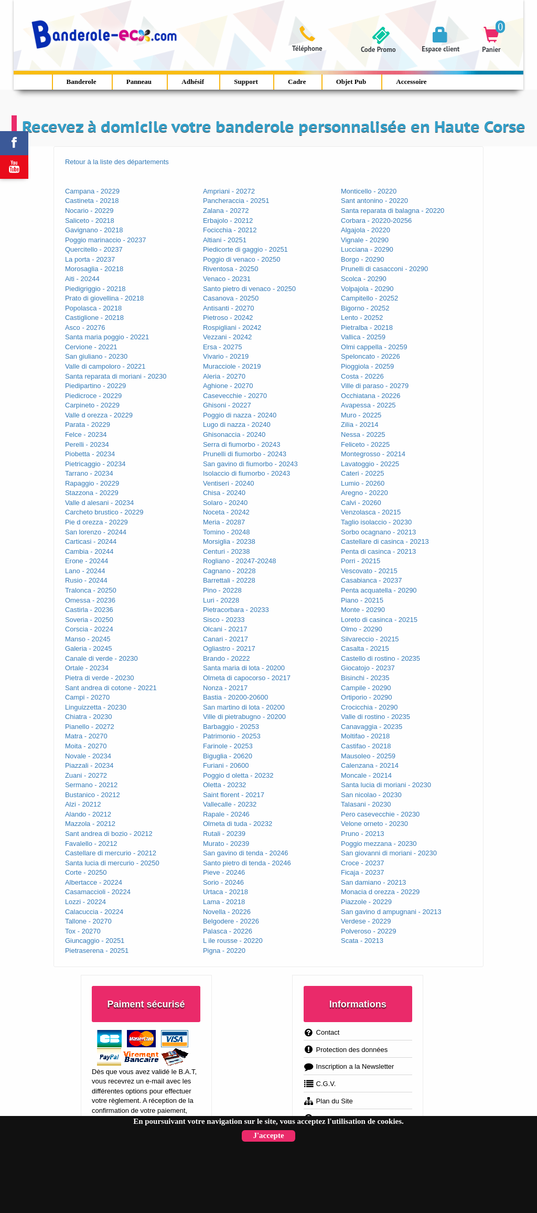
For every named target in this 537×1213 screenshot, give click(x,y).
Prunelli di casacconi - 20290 (384, 269)
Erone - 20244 (86, 561)
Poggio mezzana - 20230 (379, 843)
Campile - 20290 (366, 688)
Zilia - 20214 (360, 424)
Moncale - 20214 (366, 775)
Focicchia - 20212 (230, 230)
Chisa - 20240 (224, 493)
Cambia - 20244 (89, 551)
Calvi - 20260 (361, 503)
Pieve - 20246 (224, 872)
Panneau (139, 81)
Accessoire (411, 81)
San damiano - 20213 (373, 882)
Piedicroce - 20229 (93, 396)
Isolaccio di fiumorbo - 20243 (246, 473)
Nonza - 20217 (225, 688)
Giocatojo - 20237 (368, 668)
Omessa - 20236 (90, 600)
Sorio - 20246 (223, 882)
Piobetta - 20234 (90, 454)
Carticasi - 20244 (90, 541)
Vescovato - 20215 (369, 571)
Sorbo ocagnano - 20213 (378, 532)
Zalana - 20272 (226, 210)
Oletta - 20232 (224, 785)
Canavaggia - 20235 (371, 727)
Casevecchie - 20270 (235, 396)
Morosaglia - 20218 (94, 269)
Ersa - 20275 (222, 347)
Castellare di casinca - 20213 (385, 541)
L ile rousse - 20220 (233, 940)
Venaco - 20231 (227, 279)
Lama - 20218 (224, 902)
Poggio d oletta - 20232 (238, 775)
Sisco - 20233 (224, 620)
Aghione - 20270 (228, 386)
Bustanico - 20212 (92, 795)
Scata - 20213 (362, 940)
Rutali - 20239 (224, 834)
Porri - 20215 (360, 561)
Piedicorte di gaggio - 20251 (245, 249)
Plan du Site (328, 1101)
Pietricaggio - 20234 (95, 464)
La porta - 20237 (90, 259)
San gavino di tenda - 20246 (245, 853)
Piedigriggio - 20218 (95, 289)
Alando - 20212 (88, 814)
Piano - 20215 (362, 600)
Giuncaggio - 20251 (94, 940)
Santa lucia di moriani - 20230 (386, 785)
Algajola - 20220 (365, 230)
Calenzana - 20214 (370, 765)
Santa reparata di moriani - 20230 (116, 376)
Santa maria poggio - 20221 (107, 337)
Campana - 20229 (92, 191)
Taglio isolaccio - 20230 (376, 522)
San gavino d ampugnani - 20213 (391, 912)
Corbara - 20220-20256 (376, 220)
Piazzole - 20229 (366, 902)
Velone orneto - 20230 (374, 824)
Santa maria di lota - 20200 (244, 668)
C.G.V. (320, 1084)
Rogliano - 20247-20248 (239, 561)
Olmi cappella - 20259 (374, 347)
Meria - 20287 (224, 522)
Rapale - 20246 (226, 814)
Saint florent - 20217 (233, 795)
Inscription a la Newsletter (349, 1066)
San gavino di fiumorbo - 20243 (250, 464)
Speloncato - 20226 (370, 356)
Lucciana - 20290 (367, 249)
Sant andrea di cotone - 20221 (111, 688)
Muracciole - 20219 (232, 366)
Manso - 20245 (88, 639)
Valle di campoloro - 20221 (105, 366)
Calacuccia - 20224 (94, 912)
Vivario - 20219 (226, 356)
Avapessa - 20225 (368, 405)
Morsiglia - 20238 (229, 541)
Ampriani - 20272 (229, 191)
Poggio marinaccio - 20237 (105, 240)
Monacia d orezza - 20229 (380, 892)
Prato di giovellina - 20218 (104, 298)
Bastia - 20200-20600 (235, 697)
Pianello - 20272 (89, 727)
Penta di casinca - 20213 (378, 551)
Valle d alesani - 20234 (99, 503)
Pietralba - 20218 (367, 327)
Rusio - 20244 (86, 580)
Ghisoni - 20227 (227, 405)
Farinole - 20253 (228, 746)
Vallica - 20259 (363, 337)
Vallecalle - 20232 (229, 804)
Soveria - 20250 (89, 620)
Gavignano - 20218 (94, 230)
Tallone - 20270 (88, 921)
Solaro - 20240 (225, 503)
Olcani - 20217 (225, 629)
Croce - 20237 (362, 863)
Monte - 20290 (363, 610)
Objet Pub (351, 81)
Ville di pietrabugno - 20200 (244, 717)
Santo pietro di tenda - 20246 (247, 863)
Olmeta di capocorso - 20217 (247, 678)
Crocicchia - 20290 (369, 707)
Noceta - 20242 (226, 512)
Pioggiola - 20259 (367, 366)
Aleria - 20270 (224, 376)
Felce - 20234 (86, 434)
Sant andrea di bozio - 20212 (109, 834)
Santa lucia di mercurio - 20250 (112, 863)
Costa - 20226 (362, 376)
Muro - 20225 (361, 415)
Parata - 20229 (87, 424)
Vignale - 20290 (365, 240)
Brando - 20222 (226, 658)
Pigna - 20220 (224, 950)
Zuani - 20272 (86, 775)
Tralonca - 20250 (90, 590)
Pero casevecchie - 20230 (380, 814)
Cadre (297, 81)
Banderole (81, 81)
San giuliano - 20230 (96, 356)
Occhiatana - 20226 (370, 396)
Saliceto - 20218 (89, 220)
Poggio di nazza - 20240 (239, 415)
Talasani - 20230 (366, 804)
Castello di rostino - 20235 (380, 658)
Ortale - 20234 (87, 668)
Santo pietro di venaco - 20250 (249, 289)
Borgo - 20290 (362, 259)
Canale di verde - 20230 (101, 658)
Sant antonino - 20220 (374, 201)
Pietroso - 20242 (228, 317)
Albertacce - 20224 (93, 882)
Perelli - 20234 (87, 444)
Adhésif (192, 81)
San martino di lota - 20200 (244, 707)
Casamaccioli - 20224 (98, 892)
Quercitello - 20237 (94, 249)
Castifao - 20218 (366, 746)
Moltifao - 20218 (365, 736)
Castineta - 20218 (92, 201)
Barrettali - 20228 (229, 580)
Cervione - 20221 (91, 347)
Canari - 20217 (225, 639)
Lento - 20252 (362, 317)
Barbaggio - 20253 (231, 727)
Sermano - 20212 (91, 785)
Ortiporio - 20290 (366, 697)
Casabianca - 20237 (371, 580)
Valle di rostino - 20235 (375, 717)
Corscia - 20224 (89, 629)
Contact (322, 1032)
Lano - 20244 (85, 571)
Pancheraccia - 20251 (236, 201)
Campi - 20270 (87, 697)
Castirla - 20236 (89, 610)
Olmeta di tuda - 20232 (237, 824)
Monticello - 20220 (368, 191)
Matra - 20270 (86, 736)
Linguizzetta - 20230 (95, 707)
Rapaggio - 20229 (92, 483)
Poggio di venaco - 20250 (241, 259)
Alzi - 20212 (83, 804)
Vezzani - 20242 (227, 337)
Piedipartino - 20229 (95, 386)
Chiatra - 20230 (88, 717)
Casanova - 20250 (231, 298)
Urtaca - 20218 (225, 892)
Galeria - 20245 (88, 648)
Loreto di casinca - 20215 (379, 620)
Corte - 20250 (86, 872)
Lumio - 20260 (362, 483)
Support (246, 81)
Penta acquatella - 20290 (379, 590)
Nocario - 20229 (89, 210)
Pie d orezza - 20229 (96, 522)
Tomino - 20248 (226, 532)
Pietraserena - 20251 (96, 950)
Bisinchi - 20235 (365, 678)
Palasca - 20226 (227, 931)
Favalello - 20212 (91, 843)
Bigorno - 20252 (365, 308)
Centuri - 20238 (226, 551)
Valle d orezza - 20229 (99, 415)
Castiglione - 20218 (94, 317)
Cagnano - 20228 (229, 571)
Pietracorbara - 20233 (236, 610)
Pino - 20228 (222, 590)
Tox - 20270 (83, 931)
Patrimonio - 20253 (232, 736)
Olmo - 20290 (361, 629)
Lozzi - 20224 (85, 902)
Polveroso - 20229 (368, 931)
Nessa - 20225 (363, 434)
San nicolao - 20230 (371, 795)
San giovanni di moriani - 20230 (389, 853)
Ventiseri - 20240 (228, 483)
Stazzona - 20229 (92, 493)
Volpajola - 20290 (367, 289)
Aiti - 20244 (82, 279)
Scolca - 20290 (363, 279)
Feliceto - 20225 (365, 444)
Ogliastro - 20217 (229, 648)
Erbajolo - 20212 (228, 220)
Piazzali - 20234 (89, 765)
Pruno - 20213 (362, 834)
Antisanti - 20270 (228, 308)
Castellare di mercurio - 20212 (110, 853)
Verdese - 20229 (366, 921)
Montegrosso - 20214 (373, 454)
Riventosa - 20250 (231, 269)
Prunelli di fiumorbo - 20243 (244, 454)
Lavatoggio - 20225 (370, 464)
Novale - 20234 (88, 756)
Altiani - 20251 (224, 240)
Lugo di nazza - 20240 (237, 424)
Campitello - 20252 (369, 298)
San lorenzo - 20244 (95, 532)
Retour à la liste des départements (117, 162)
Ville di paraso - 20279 (375, 386)
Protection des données (346, 1050)
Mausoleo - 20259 (368, 756)
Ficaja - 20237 (362, 872)
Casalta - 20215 (365, 648)
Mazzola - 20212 (90, 824)
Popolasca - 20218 (93, 308)
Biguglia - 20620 (227, 756)
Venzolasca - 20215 (371, 512)
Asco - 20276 (85, 327)
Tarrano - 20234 (89, 473)
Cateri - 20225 (362, 473)
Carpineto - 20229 (92, 405)
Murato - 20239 (226, 843)
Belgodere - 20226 (231, 921)
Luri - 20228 (221, 600)
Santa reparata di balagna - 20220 (392, 210)
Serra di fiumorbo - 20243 (241, 444)
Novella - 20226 (227, 912)
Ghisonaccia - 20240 (234, 434)
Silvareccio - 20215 (370, 639)
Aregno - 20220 (364, 493)
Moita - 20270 (86, 746)
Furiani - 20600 (226, 765)
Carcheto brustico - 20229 (104, 512)
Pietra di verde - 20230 (99, 678)
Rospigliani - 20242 (232, 327)
